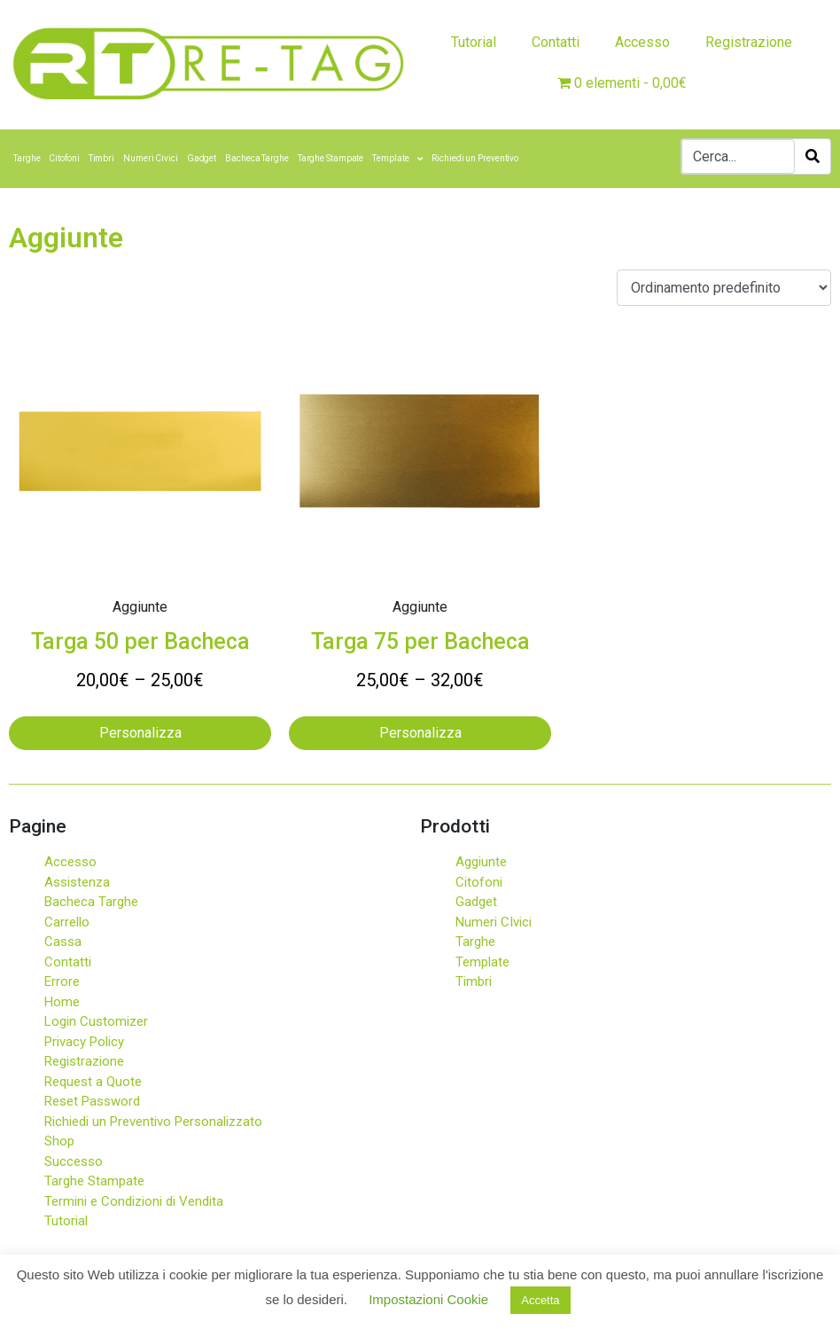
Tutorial (473, 42)
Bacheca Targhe (257, 158)
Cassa (63, 942)
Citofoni (64, 158)
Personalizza (140, 732)
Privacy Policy (84, 1042)
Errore (62, 981)
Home (62, 1002)
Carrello (66, 922)
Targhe (26, 158)
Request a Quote (93, 1082)
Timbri (101, 158)
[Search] (812, 156)
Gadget (201, 158)
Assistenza (77, 882)
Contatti (555, 42)
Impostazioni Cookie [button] (428, 1299)
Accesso (642, 42)
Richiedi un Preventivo (475, 158)
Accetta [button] (540, 1300)
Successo (73, 1161)
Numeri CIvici (493, 922)
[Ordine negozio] (724, 288)
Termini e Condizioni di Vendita (133, 1201)
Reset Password (92, 1101)
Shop (59, 1141)
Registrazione (748, 42)
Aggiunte (481, 862)
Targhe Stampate (331, 158)
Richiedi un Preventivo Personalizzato (153, 1122)
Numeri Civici (150, 158)
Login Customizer (96, 1021)
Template (397, 159)
